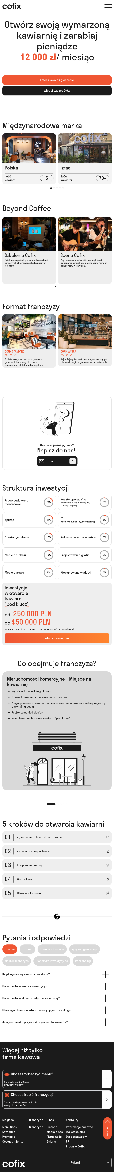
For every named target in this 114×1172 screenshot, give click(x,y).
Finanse (10, 949)
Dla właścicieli (75, 1132)
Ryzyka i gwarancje (85, 949)
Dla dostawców (76, 1136)
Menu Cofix (9, 1127)
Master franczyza (17, 961)
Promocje (8, 1136)
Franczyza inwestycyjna (52, 961)
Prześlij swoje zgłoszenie (57, 80)
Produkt (27, 949)
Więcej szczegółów (57, 90)
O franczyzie (35, 1127)
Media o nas (55, 1132)
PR (67, 1141)
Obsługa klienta (12, 1141)
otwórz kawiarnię (57, 638)
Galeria (51, 1141)
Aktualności (54, 1136)
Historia (52, 1127)
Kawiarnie (8, 1132)
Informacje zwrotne (79, 1127)
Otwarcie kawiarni (52, 949)
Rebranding (83, 961)
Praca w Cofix (75, 1146)
